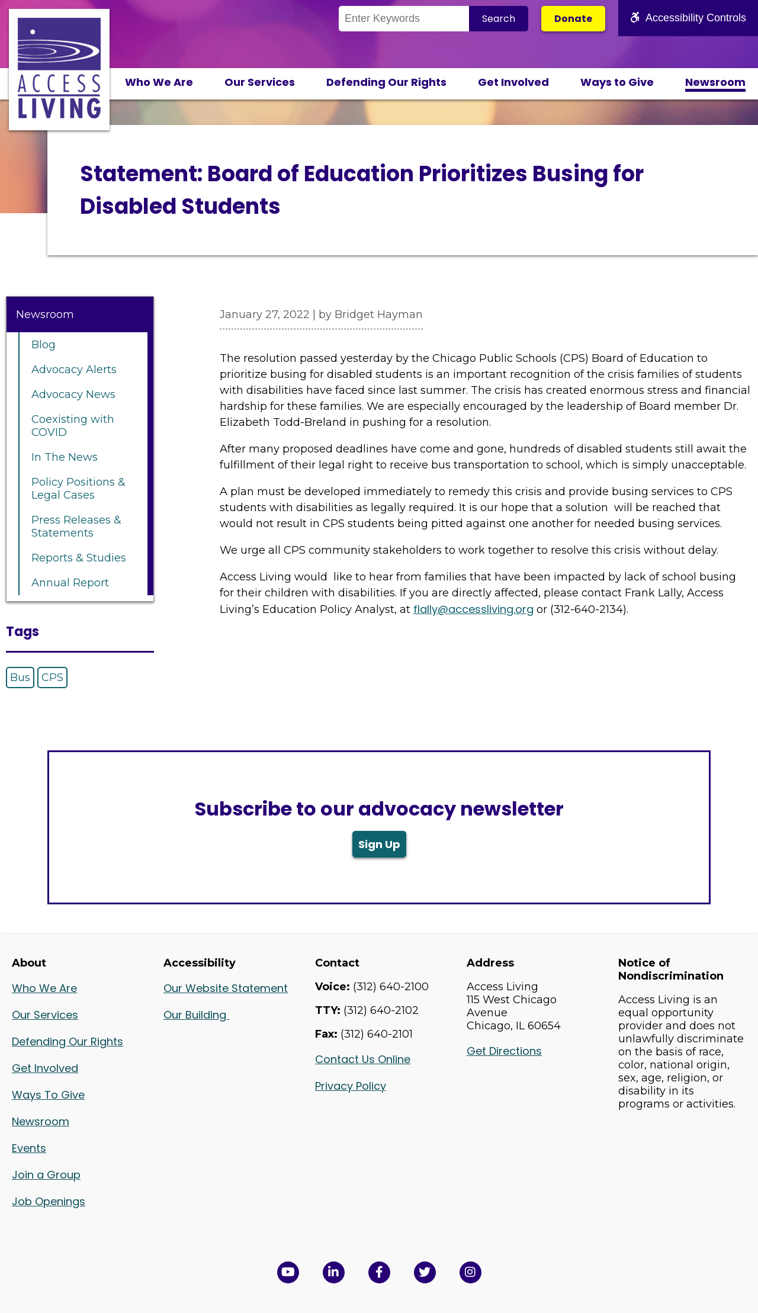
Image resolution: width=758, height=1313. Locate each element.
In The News (64, 457)
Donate (573, 18)
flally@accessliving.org (473, 609)
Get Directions (504, 1051)
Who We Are (159, 82)
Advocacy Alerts (74, 369)
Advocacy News (73, 394)
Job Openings (48, 1201)
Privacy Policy (350, 1085)
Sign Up (379, 844)
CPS (52, 677)
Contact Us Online (362, 1059)
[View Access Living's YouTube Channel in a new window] (288, 1272)
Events (29, 1148)
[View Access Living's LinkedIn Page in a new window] (334, 1272)
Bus (20, 677)
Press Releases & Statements (76, 526)
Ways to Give (617, 82)
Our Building (196, 1014)
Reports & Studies (78, 557)
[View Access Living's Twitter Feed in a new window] (425, 1272)
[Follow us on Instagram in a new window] (470, 1272)
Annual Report (70, 582)
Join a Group (46, 1174)
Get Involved (513, 82)
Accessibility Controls (688, 18)
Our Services (259, 82)
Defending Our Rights (386, 82)
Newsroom (715, 82)
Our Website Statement (225, 988)
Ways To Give (48, 1094)
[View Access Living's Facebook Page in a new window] (379, 1272)
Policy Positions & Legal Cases (78, 489)
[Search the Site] (404, 18)
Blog (43, 344)
